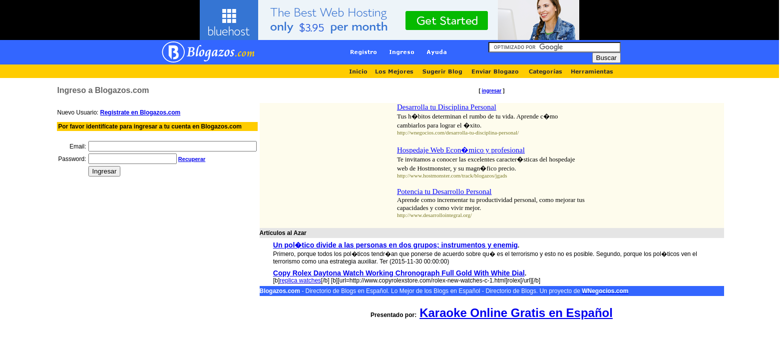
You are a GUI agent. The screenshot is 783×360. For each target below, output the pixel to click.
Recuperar (191, 159)
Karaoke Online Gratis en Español (516, 313)
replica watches (300, 280)
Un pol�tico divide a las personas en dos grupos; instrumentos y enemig (395, 245)
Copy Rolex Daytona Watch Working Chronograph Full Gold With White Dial (399, 273)
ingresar (491, 91)
